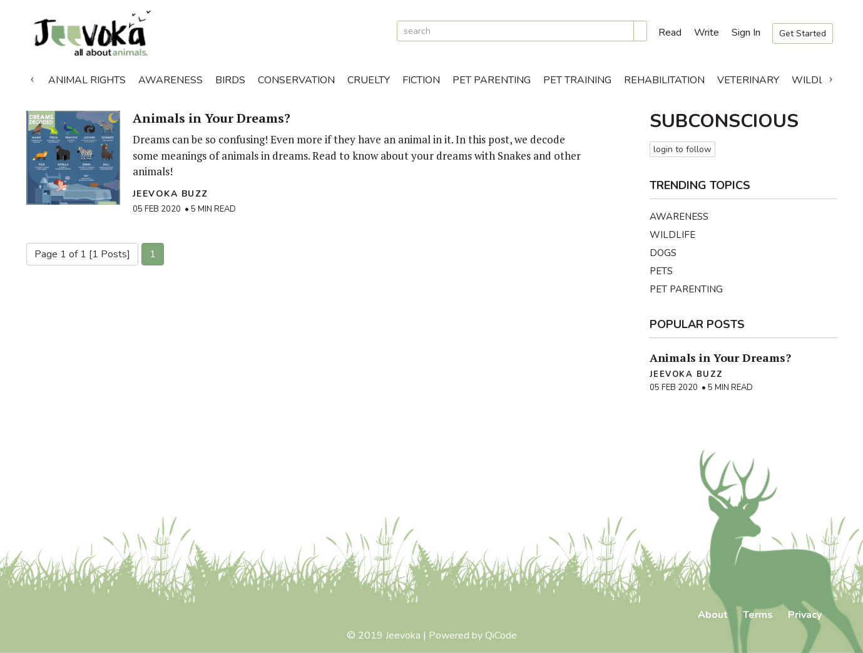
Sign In (746, 32)
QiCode (501, 635)
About (713, 615)
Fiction (421, 80)
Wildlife (815, 80)
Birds (230, 80)
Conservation (296, 80)
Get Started (802, 33)
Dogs (663, 253)
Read (670, 32)
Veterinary (748, 80)
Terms (758, 615)
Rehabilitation (664, 80)
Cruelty (368, 80)
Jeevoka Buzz (170, 194)
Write (706, 32)
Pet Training (577, 80)
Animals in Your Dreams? (211, 118)
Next (831, 77)
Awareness (170, 80)
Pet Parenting (491, 80)
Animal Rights (87, 80)
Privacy (805, 615)
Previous (32, 77)
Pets (661, 271)
